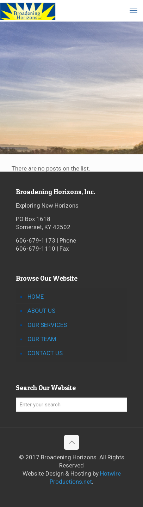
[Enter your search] (71, 405)
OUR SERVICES (47, 324)
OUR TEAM (41, 338)
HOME (35, 296)
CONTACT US (45, 353)
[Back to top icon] (71, 442)
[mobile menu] (133, 11)
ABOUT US (41, 310)
